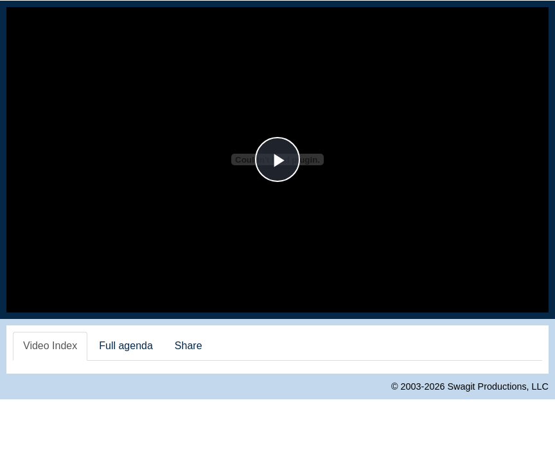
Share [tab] (188, 345)
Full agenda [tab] (126, 345)
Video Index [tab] (50, 345)
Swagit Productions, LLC (498, 386)
